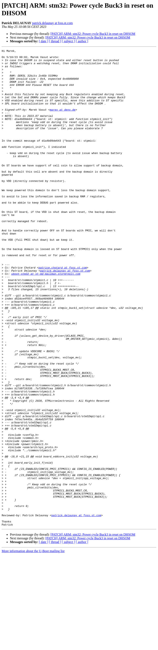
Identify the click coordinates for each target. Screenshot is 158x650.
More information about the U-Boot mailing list (33, 646)
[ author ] (82, 41)
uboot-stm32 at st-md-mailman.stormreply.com (45, 319)
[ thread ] (55, 41)
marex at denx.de (63, 122)
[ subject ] (68, 41)
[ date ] (43, 41)
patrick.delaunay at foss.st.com (52, 23)
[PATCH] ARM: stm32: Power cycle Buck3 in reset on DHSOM (92, 34)
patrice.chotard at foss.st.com (62, 311)
